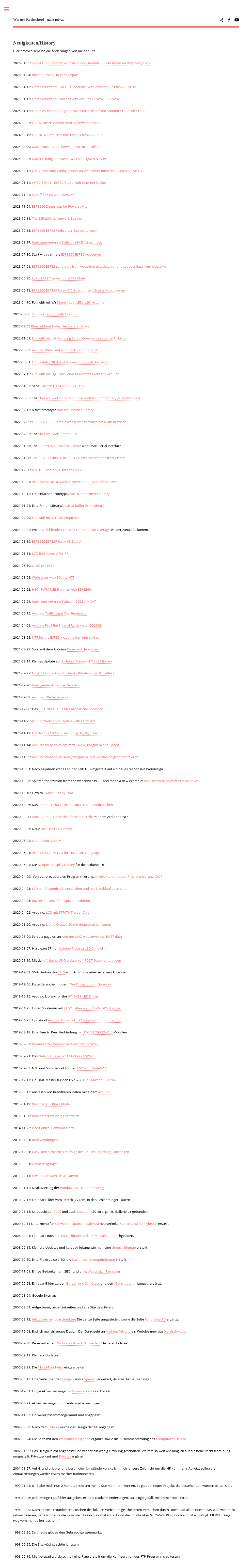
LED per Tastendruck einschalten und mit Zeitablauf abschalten (80, 888)
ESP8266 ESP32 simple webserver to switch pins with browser (79, 422)
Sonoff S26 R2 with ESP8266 (53, 194)
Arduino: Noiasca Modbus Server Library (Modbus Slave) (75, 481)
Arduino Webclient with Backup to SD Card (64, 350)
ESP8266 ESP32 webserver (81, 254)
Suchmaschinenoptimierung (93, 1259)
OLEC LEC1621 (43, 565)
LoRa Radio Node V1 (47, 840)
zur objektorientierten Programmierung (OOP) (128, 876)
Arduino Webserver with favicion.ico (171, 781)
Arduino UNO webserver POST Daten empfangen (83, 960)
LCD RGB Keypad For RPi (50, 553)
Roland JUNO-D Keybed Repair (55, 75)
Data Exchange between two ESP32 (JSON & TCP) (69, 158)
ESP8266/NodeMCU (92, 1068)
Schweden (63, 1223)
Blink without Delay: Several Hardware (60, 326)
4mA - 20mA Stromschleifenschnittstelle (62, 816)
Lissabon (84, 1211)
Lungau (68, 1379)
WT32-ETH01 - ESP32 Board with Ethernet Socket (69, 182)
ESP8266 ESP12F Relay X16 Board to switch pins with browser (78, 290)
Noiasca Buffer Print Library (83, 505)
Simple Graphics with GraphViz (55, 314)
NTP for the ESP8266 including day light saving (67, 733)
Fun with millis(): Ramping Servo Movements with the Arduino (79, 338)
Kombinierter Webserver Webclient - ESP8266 (66, 1044)
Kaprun (125, 1223)
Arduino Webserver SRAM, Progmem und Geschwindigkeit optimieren (85, 757)
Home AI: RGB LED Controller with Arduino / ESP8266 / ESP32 (84, 87)
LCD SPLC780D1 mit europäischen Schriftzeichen (76, 804)
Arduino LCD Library (56, 829)
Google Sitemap (124, 1247)
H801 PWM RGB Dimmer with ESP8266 (61, 589)
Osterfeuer (123, 1283)
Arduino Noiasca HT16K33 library (87, 661)
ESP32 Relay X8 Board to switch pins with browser (70, 362)
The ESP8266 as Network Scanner (57, 218)
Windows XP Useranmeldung (82, 1187)
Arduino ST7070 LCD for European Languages (66, 852)
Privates (65, 1456)
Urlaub (53, 1427)
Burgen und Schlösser (82, 1283)
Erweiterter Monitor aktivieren (55, 1175)
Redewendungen (45, 1139)
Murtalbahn (103, 1235)
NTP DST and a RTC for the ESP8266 (59, 470)
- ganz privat (38, 19)
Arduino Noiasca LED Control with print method (84, 1020)
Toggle (9, 9)
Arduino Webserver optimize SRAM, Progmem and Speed (75, 745)
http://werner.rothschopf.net (54, 1319)
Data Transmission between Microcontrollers (66, 146)
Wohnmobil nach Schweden (78, 1343)
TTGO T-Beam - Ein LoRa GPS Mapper (92, 1008)
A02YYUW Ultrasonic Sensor (59, 446)
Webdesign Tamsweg (104, 1271)
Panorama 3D (155, 1319)
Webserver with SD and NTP (53, 577)
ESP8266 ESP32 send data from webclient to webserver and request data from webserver (100, 266)
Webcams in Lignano (74, 1439)
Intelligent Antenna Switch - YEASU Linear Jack (67, 242)
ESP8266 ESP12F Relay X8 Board (56, 541)
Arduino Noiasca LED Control (81, 948)
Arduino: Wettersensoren (51, 697)
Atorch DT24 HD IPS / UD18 (63, 386)
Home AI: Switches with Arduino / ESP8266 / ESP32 (76, 99)
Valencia (92, 1223)
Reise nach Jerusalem (83, 649)
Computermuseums (171, 1439)
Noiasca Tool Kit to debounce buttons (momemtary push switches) (89, 398)
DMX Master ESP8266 (99, 1080)
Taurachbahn (71, 1235)
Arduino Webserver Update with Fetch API (63, 721)
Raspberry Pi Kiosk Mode (51, 1104)
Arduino (104, 1092)
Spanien (78, 1223)
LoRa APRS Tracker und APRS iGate (58, 278)
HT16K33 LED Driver (83, 996)
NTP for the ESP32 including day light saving (65, 637)
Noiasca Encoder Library (75, 410)
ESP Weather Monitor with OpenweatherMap (66, 123)
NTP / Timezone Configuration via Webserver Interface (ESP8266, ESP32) (87, 171)
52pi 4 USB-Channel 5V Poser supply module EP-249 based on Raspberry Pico (91, 63)
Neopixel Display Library (56, 864)
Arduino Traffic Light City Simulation (59, 613)
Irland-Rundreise (50, 1367)
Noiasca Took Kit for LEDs (57, 434)
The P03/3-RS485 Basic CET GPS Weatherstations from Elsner (78, 458)
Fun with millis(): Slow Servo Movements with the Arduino (75, 374)
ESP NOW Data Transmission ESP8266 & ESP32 (67, 135)
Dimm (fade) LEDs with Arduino (80, 302)
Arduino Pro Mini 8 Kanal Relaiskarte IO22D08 (67, 625)
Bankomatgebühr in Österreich (55, 1116)
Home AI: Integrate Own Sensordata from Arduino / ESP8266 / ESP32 (89, 110)
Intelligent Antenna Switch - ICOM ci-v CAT (64, 601)
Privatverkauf (82, 1391)
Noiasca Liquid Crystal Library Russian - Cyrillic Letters (73, 673)
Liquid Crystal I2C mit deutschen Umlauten (78, 924)
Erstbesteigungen (45, 1164)
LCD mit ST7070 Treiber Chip (68, 912)
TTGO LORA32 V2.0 (97, 1032)
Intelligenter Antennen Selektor (55, 685)
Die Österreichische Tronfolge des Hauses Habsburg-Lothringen (80, 1152)
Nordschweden (175, 1331)
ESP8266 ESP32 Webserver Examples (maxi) (65, 230)
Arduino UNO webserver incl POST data (92, 936)
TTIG (61, 972)
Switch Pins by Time (59, 793)
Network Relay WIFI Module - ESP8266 (67, 1056)
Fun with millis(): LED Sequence (55, 517)
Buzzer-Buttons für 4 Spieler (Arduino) (61, 900)
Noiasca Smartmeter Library (88, 493)
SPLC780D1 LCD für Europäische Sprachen (71, 709)
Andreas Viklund (118, 1331)
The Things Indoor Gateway (90, 984)
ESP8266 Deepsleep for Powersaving (60, 206)
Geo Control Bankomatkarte (53, 1128)
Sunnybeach (148, 1223)
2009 (57, 1211)
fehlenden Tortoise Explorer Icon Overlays (78, 529)
